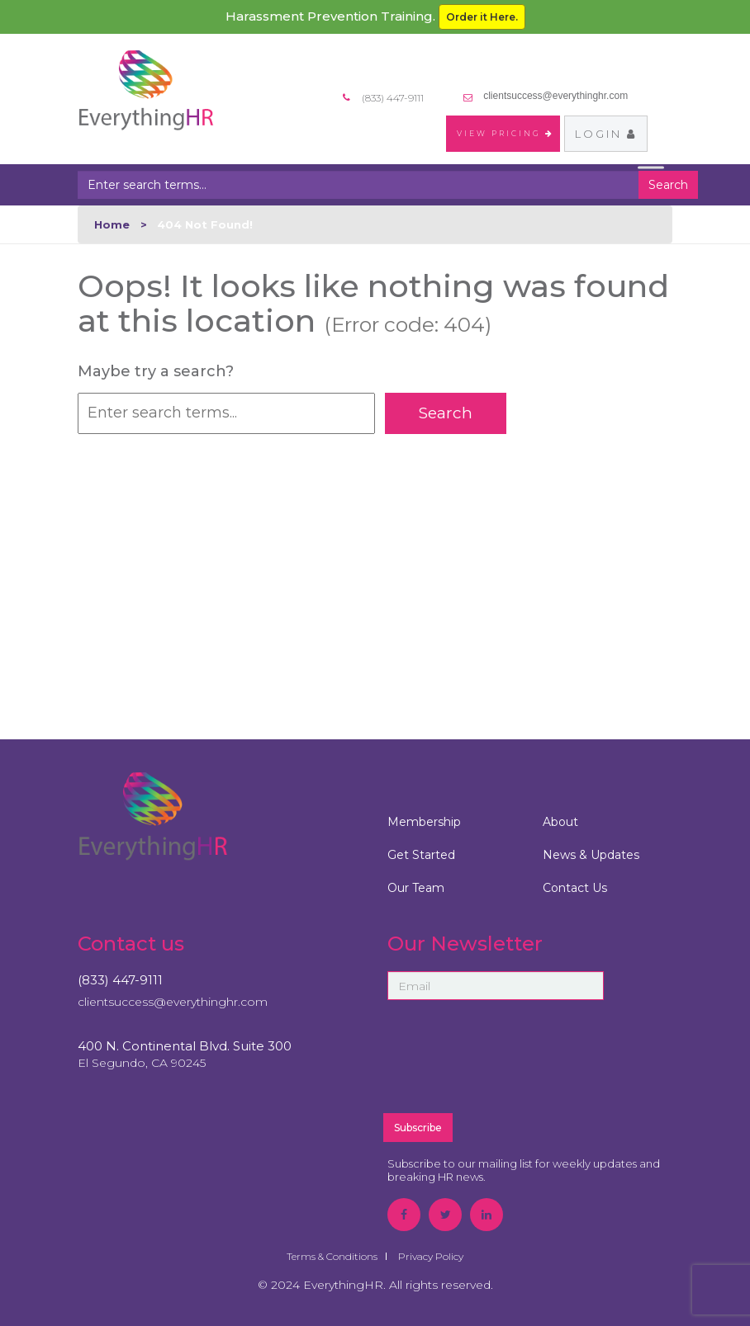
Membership (424, 821)
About (560, 821)
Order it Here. (482, 17)
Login (606, 133)
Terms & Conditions (332, 1256)
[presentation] (530, 1063)
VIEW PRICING (505, 133)
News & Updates (591, 854)
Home (112, 224)
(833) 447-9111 (120, 980)
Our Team (415, 887)
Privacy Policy (430, 1256)
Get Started (421, 854)
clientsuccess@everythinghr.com (555, 95)
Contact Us (575, 887)
